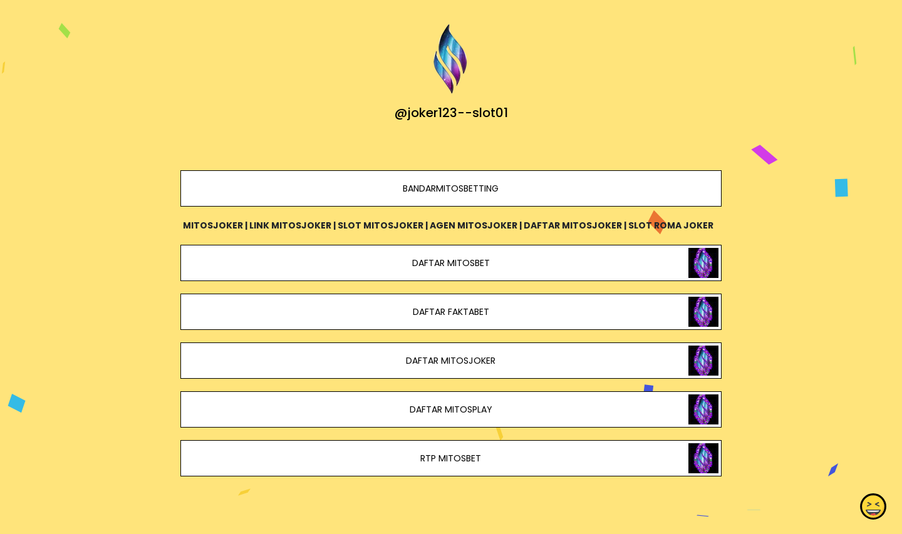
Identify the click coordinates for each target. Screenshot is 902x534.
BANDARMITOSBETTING (451, 188)
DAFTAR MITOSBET (451, 263)
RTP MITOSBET (450, 458)
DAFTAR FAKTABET (451, 312)
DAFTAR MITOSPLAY (451, 409)
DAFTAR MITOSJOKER (450, 360)
